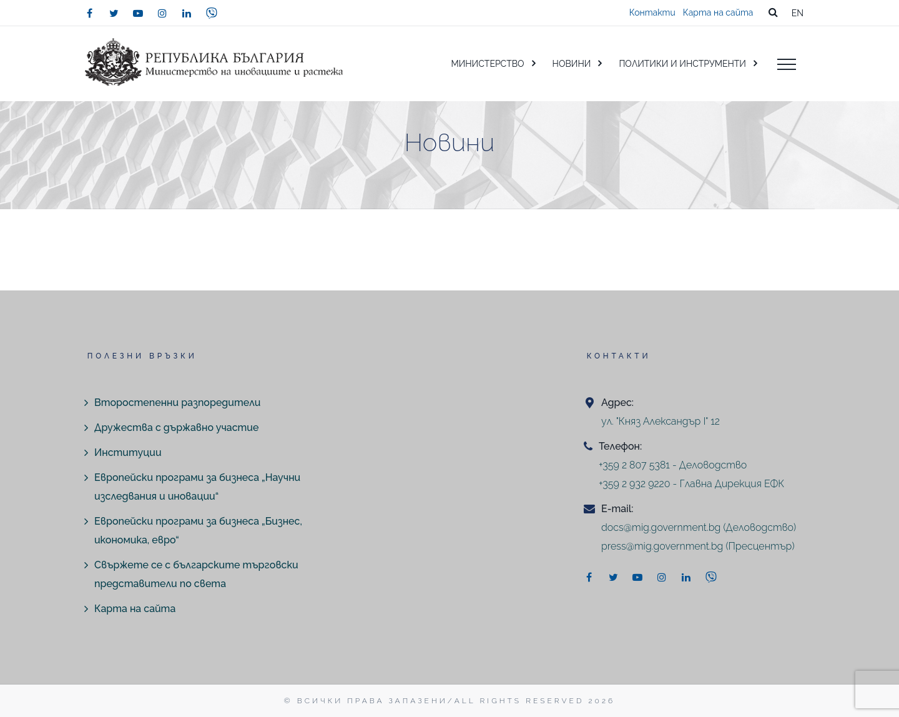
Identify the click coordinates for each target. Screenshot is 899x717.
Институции (128, 452)
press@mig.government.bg (662, 546)
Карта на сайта (718, 12)
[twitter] (114, 13)
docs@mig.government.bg (660, 527)
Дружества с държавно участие (176, 427)
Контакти (652, 12)
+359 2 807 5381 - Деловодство (673, 465)
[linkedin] (187, 13)
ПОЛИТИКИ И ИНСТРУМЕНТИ (682, 64)
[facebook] (89, 13)
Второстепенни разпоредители (177, 402)
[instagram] (162, 13)
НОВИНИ (572, 64)
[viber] (211, 13)
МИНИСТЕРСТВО (487, 64)
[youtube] (138, 13)
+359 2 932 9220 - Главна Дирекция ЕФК (691, 484)
